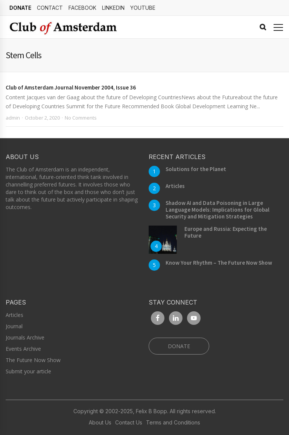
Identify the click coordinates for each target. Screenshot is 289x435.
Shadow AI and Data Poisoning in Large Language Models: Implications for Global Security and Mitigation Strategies (217, 209)
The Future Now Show (33, 360)
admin (13, 117)
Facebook (82, 8)
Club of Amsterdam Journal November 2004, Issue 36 (71, 87)
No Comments (81, 117)
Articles (175, 185)
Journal (14, 326)
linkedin (113, 8)
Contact (50, 8)
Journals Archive (25, 337)
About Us (100, 422)
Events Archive (23, 348)
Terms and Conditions (173, 422)
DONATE (20, 8)
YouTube (142, 8)
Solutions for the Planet (196, 169)
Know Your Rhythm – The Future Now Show (219, 262)
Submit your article (28, 371)
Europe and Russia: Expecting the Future (225, 232)
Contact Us (128, 422)
